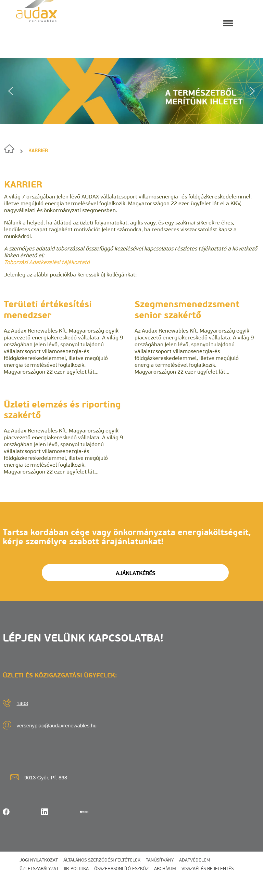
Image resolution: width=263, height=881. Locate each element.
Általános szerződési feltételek (101, 860)
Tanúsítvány (160, 860)
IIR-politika (76, 868)
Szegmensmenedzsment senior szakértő (187, 309)
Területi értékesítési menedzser (48, 309)
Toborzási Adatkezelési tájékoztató (47, 262)
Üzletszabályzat (39, 868)
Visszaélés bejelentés (207, 868)
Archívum (165, 868)
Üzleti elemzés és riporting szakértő (62, 409)
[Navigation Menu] (228, 22)
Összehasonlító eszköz (121, 868)
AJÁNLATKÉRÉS (135, 573)
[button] (10, 91)
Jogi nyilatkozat (39, 860)
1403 (22, 703)
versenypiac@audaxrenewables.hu (57, 725)
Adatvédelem (194, 860)
